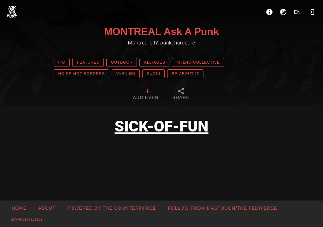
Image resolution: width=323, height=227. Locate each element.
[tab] (147, 94)
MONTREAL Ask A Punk (161, 31)
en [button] (297, 12)
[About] (269, 12)
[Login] (311, 12)
